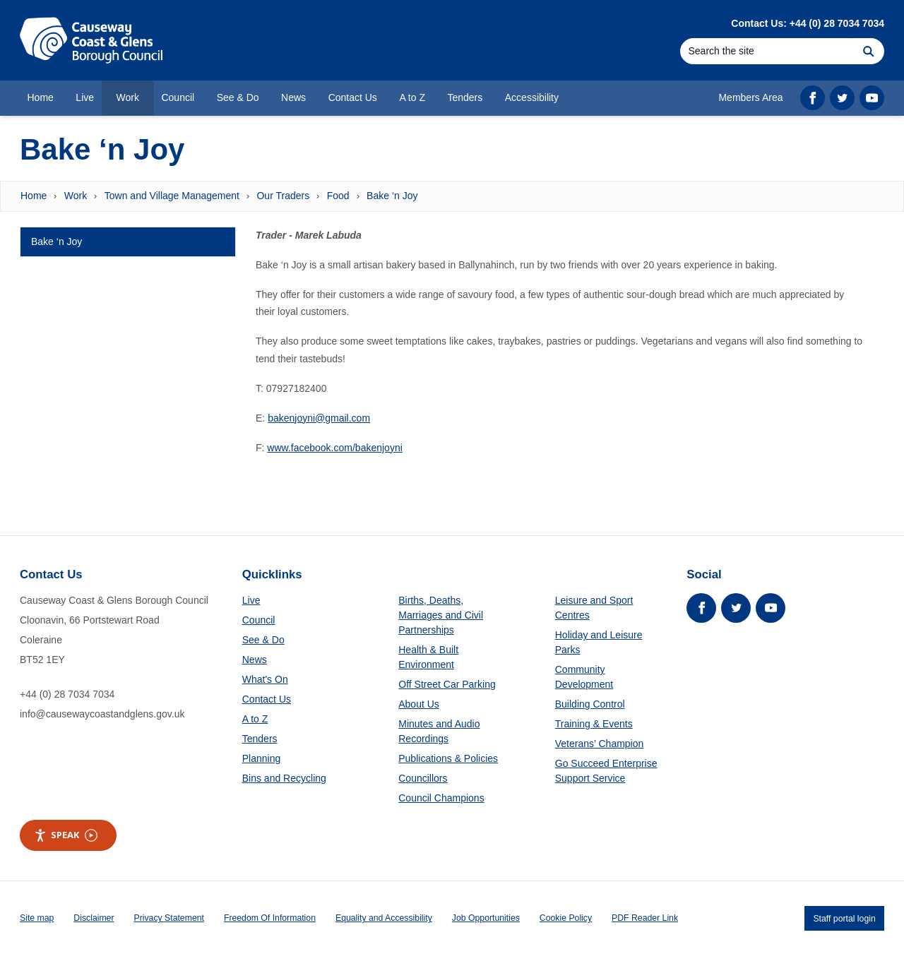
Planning (261, 758)
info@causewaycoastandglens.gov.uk (102, 714)
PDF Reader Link (645, 918)
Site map (37, 918)
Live (251, 600)
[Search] (766, 51)
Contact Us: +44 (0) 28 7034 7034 (807, 23)
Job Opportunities (486, 918)
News (254, 659)
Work (75, 195)
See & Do (263, 639)
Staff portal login (844, 918)
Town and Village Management (172, 195)
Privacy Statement (169, 918)
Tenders (260, 738)
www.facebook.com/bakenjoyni (334, 447)
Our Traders (282, 195)
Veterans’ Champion (599, 743)
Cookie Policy (566, 918)
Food (338, 195)
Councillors (422, 778)
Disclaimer (93, 918)
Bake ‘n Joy (392, 195)
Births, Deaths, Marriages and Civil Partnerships (440, 615)
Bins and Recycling (284, 778)
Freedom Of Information (270, 918)
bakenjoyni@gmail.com (319, 418)
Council (258, 620)
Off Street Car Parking (446, 684)
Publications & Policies (448, 758)
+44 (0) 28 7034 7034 (67, 694)
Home (33, 195)
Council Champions (441, 798)
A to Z (255, 718)
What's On (265, 679)
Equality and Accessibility (383, 918)
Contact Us (266, 699)
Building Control (590, 704)
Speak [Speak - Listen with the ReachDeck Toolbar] (65, 835)
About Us (418, 704)
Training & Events (594, 723)
